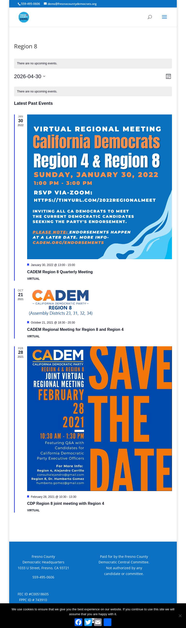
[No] (180, 615)
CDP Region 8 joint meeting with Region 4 (65, 503)
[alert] (93, 92)
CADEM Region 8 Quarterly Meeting (60, 272)
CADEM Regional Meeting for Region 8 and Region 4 (75, 329)
